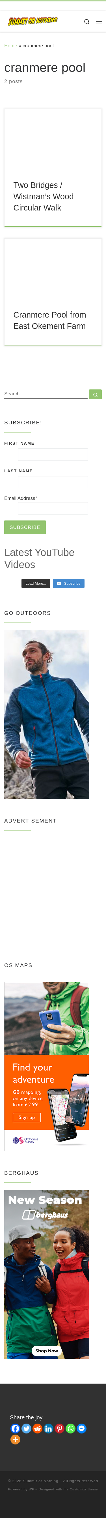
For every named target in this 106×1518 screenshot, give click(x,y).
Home (10, 45)
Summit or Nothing (41, 1481)
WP (31, 1489)
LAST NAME (18, 471)
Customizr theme (84, 1489)
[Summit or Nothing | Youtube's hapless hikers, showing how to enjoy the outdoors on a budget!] (32, 21)
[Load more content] (35, 583)
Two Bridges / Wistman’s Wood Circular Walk (43, 196)
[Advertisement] (53, 890)
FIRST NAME (19, 443)
